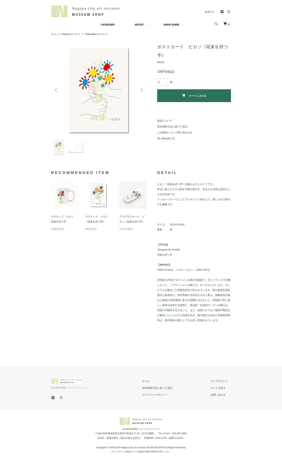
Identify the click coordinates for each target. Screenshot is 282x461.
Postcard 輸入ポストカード (103, 34)
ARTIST (139, 24)
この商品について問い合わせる (174, 132)
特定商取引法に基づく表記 (172, 126)
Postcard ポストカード (74, 34)
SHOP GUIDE (171, 24)
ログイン (210, 11)
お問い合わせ (220, 396)
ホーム (54, 34)
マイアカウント (222, 383)
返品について (164, 120)
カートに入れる (194, 95)
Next (141, 90)
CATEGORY (108, 24)
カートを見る (220, 390)
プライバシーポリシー (163, 396)
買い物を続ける (166, 138)
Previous (56, 90)
